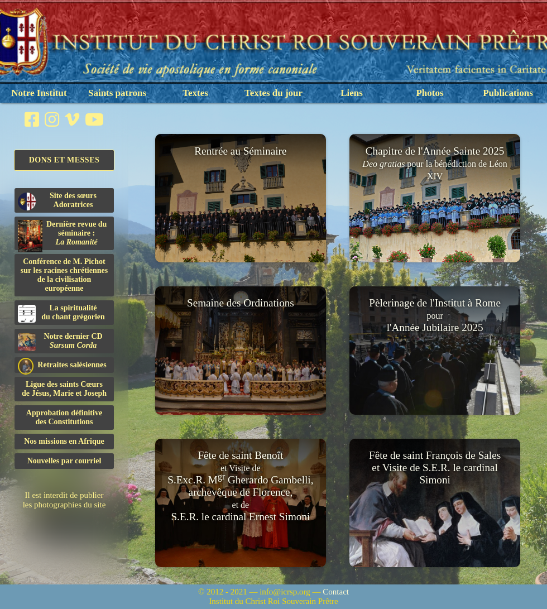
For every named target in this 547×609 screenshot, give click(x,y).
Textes (195, 93)
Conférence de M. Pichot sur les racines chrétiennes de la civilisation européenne (64, 274)
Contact (336, 591)
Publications (508, 93)
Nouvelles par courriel (64, 461)
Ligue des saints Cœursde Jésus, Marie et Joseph (64, 388)
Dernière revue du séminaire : (62, 235)
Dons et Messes (64, 160)
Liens (351, 93)
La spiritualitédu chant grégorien (61, 313)
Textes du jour (273, 93)
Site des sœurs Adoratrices (57, 200)
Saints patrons (117, 93)
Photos (429, 93)
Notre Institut (38, 93)
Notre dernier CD (60, 341)
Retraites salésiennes (62, 365)
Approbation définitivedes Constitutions (64, 417)
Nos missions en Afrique (64, 441)
